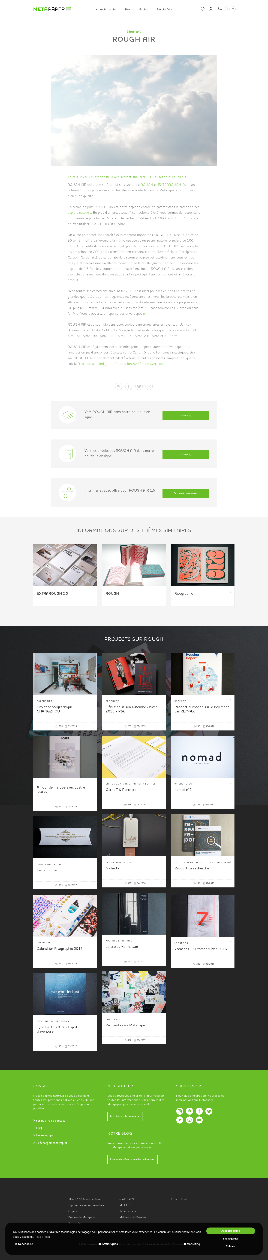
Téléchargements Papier (51, 1143)
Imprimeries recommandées (86, 1205)
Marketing (192, 1244)
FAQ (39, 1128)
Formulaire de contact (50, 1120)
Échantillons (179, 1199)
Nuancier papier (106, 9)
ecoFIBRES (126, 1199)
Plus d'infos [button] (42, 1236)
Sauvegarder (230, 1238)
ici (145, 313)
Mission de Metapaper (82, 1217)
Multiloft (125, 1205)
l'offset (91, 363)
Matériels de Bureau (132, 1217)
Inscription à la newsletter (125, 1116)
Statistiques (108, 1244)
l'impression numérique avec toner (140, 363)
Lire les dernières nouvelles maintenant (132, 1159)
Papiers (144, 9)
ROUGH (147, 184)
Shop (128, 9)
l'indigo (103, 363)
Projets (72, 1211)
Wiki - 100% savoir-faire (84, 1199)
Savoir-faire (165, 9)
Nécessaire (24, 1244)
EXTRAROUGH (169, 184)
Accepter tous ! (230, 1230)
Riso (81, 363)
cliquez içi (185, 415)
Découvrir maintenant (185, 493)
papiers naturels (79, 212)
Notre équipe (44, 1135)
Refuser (230, 1246)
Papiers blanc (128, 1211)
